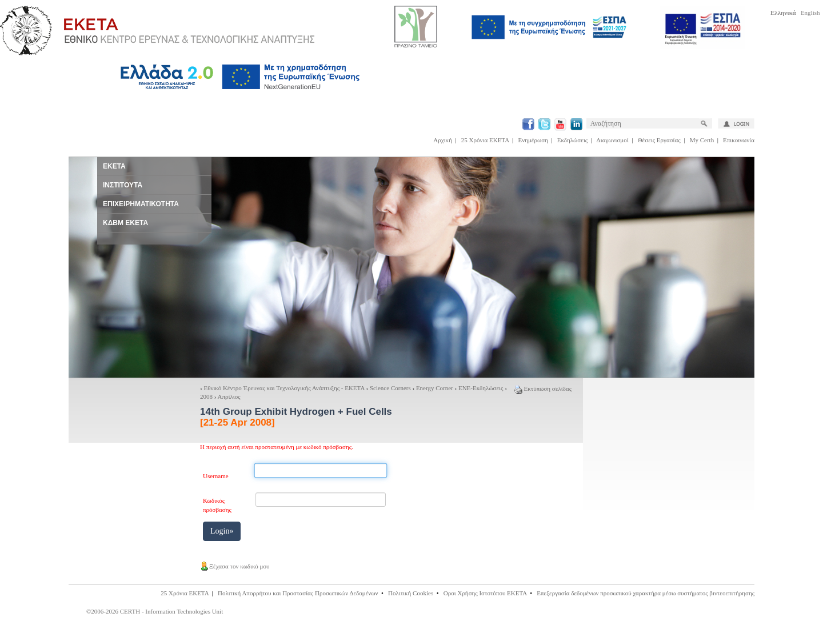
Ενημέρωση (533, 140)
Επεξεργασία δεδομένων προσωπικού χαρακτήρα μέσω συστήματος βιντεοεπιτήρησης (645, 593)
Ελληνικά (783, 12)
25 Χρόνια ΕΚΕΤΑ (485, 140)
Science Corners (390, 387)
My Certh (702, 140)
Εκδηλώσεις (572, 140)
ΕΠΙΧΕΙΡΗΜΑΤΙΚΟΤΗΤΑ (141, 204)
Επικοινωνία (738, 140)
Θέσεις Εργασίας (659, 140)
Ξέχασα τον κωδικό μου (234, 566)
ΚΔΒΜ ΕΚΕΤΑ (125, 223)
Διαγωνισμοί (613, 140)
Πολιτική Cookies (410, 593)
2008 (206, 396)
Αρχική (442, 140)
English (810, 12)
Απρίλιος (229, 396)
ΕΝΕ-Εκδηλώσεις (480, 387)
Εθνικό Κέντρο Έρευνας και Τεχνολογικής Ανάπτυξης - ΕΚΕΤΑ (283, 387)
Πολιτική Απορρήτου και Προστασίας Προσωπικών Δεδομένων (298, 593)
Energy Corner (434, 387)
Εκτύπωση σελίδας (543, 388)
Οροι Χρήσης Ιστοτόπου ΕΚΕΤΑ (485, 593)
